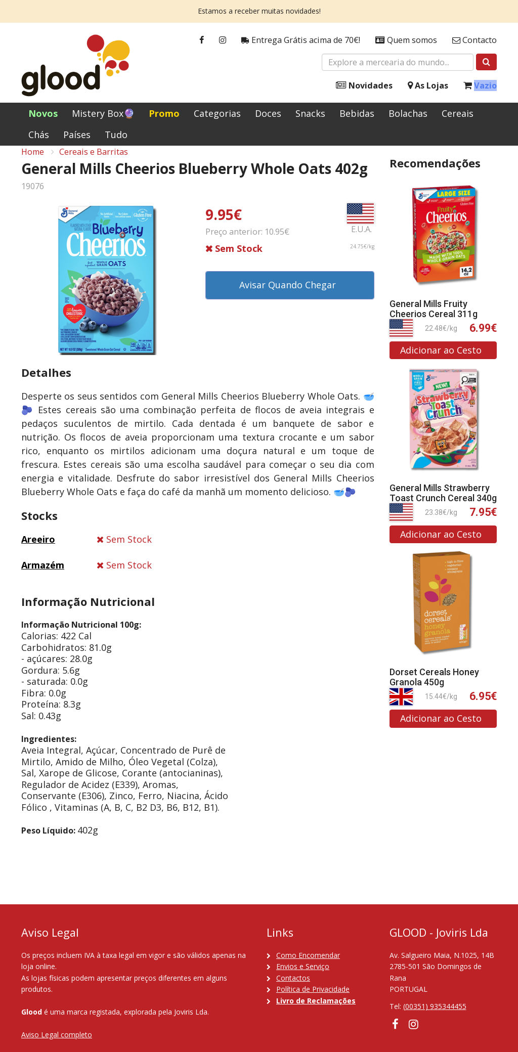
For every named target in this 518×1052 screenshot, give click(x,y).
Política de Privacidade (313, 989)
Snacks (310, 113)
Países (77, 134)
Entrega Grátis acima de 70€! (300, 40)
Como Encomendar (308, 955)
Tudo (116, 134)
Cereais (457, 113)
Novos (43, 113)
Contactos (293, 978)
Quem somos (406, 40)
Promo (164, 113)
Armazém (42, 575)
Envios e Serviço (302, 966)
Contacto (474, 40)
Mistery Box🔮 (103, 113)
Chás (38, 134)
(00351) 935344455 (434, 1006)
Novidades (364, 86)
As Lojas (428, 86)
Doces (268, 113)
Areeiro (38, 550)
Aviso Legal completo (56, 1034)
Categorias (217, 113)
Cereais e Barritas (93, 162)
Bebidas (356, 113)
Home (32, 162)
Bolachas (407, 113)
